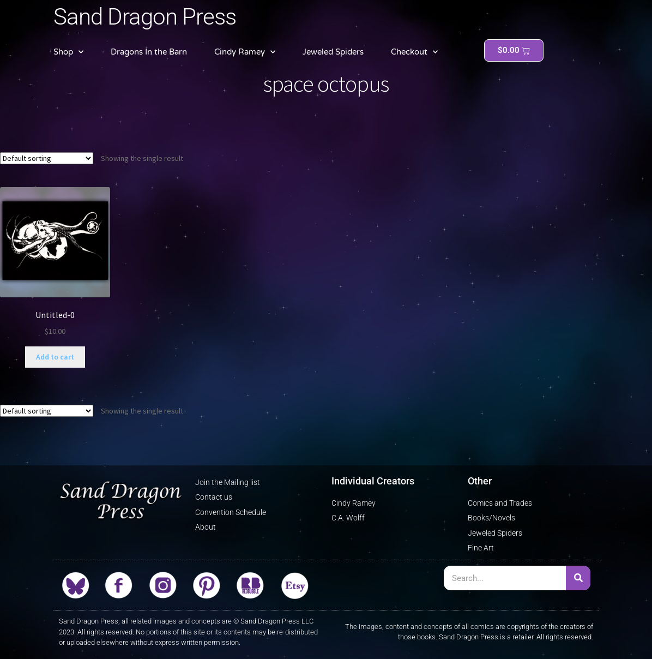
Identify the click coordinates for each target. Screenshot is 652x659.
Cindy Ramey (244, 52)
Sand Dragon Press (144, 16)
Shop (68, 52)
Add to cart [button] (55, 357)
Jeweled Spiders (333, 52)
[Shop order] (46, 158)
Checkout (414, 52)
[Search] (578, 578)
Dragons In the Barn (149, 52)
